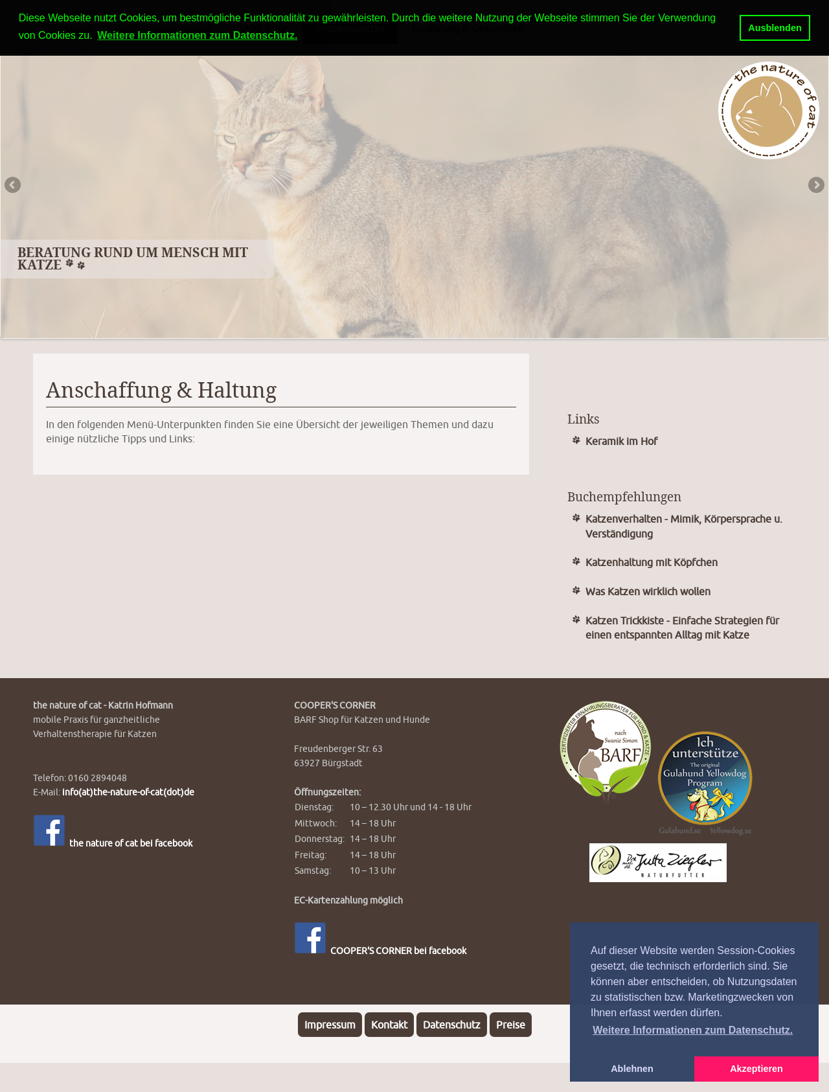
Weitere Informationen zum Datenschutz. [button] (693, 1030)
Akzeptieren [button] (756, 1069)
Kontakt (389, 1024)
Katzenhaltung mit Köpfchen (651, 562)
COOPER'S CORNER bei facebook (380, 950)
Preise (510, 1024)
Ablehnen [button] (632, 1069)
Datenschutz (452, 1024)
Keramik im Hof (621, 441)
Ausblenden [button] (774, 28)
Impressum (330, 1024)
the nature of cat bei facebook (112, 842)
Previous (13, 186)
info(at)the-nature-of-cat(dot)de (128, 791)
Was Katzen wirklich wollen (647, 591)
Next (815, 186)
